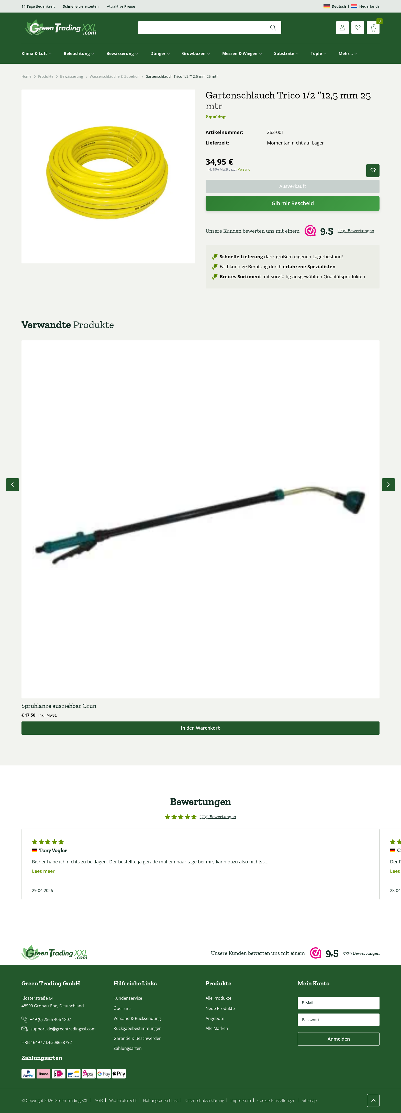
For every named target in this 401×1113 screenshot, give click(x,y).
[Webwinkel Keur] (293, 231)
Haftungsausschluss (160, 1100)
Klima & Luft (34, 53)
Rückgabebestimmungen (138, 1028)
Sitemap (309, 1100)
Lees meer (43, 871)
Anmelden (339, 1039)
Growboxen (194, 53)
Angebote (215, 1018)
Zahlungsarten (128, 1048)
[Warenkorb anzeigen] (373, 27)
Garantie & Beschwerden (138, 1038)
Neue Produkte (220, 1008)
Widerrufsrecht (123, 1100)
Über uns (122, 1008)
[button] (373, 170)
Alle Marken (217, 1028)
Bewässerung (120, 53)
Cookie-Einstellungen (276, 1100)
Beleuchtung (77, 53)
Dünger (157, 53)
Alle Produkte (218, 998)
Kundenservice (128, 998)
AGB (99, 1100)
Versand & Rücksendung (137, 1018)
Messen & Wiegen (240, 53)
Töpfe (316, 53)
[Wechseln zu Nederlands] (365, 6)
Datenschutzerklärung (204, 1100)
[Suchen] (273, 27)
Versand (244, 169)
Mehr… (346, 53)
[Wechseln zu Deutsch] (335, 6)
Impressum (240, 1100)
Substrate (284, 53)
